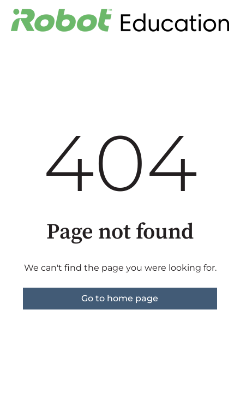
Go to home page (119, 298)
